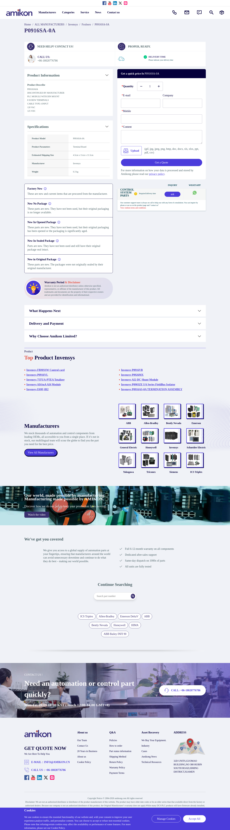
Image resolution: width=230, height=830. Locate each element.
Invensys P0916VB (132, 370)
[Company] (182, 103)
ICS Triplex (196, 477)
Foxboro (86, 24)
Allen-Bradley (151, 425)
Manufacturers (47, 12)
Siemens (173, 477)
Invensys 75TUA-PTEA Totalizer (45, 379)
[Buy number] (150, 86)
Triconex (151, 477)
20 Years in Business (87, 756)
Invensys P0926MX (132, 374)
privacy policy (156, 173)
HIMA (135, 630)
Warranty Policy (117, 773)
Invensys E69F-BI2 (37, 389)
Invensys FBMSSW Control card (45, 370)
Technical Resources (151, 767)
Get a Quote (161, 162)
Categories (68, 12)
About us (81, 762)
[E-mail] (140, 103)
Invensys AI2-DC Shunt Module (139, 379)
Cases (144, 756)
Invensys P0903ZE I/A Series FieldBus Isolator (148, 384)
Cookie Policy (84, 767)
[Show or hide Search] (211, 12)
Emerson (196, 425)
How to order (115, 751)
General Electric (128, 451)
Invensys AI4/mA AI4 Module (43, 384)
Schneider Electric (196, 451)
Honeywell (151, 451)
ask (172, 194)
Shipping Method (117, 762)
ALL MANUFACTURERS (50, 24)
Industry (146, 751)
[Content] (161, 137)
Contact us (113, 12)
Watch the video (37, 520)
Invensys (73, 24)
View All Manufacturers (41, 455)
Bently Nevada (173, 425)
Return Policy (116, 767)
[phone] (161, 118)
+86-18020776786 (56, 775)
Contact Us (82, 751)
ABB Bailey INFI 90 (115, 639)
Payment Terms (116, 778)
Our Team (82, 746)
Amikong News (149, 762)
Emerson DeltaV (129, 622)
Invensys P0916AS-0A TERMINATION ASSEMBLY (151, 389)
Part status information (120, 756)
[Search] (135, 601)
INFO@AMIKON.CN (57, 767)
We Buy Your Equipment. (154, 746)
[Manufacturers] (222, 12)
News (98, 12)
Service (84, 12)
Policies (113, 746)
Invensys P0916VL (37, 374)
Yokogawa (128, 477)
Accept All (194, 818)
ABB (128, 425)
